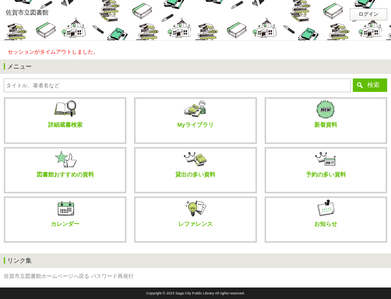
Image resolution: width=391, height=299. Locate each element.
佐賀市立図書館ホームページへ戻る (46, 276)
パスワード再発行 (112, 276)
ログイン (368, 14)
